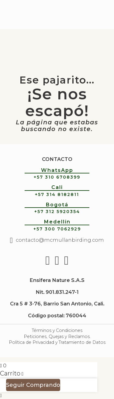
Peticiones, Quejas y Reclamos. (57, 336)
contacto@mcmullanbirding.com (60, 240)
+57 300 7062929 (57, 229)
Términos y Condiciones (57, 330)
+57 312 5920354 (57, 211)
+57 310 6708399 (57, 177)
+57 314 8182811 (57, 194)
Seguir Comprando (33, 385)
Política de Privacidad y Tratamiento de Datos (57, 342)
